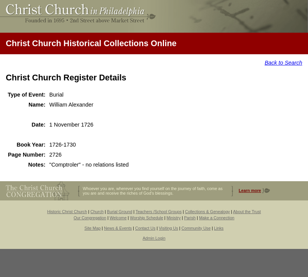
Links (219, 228)
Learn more (250, 190)
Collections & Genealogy (207, 211)
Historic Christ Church (67, 211)
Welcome (118, 217)
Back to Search (283, 63)
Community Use (196, 228)
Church (97, 211)
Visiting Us (168, 228)
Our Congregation (90, 217)
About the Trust (247, 211)
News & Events (118, 228)
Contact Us (145, 228)
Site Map (92, 228)
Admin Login (153, 238)
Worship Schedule (146, 217)
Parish (190, 217)
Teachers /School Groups (159, 211)
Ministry (174, 217)
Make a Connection (216, 217)
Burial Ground (119, 211)
